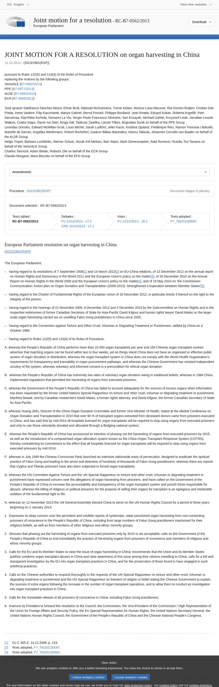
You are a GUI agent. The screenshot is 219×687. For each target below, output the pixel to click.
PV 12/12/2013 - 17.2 (76, 221)
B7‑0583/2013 (23, 98)
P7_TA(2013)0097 (47, 647)
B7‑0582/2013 (25, 93)
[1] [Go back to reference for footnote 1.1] (6, 643)
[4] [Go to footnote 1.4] (140, 281)
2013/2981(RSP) (39, 191)
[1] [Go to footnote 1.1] (85, 271)
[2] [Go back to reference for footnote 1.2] (6, 647)
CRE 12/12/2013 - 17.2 (77, 226)
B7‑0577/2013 (23, 89)
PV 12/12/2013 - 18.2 (132, 221)
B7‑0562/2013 (31, 84)
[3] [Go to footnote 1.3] (152, 276)
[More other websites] (196, 4)
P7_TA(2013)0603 (183, 221)
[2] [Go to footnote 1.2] (117, 271)
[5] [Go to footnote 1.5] (202, 286)
